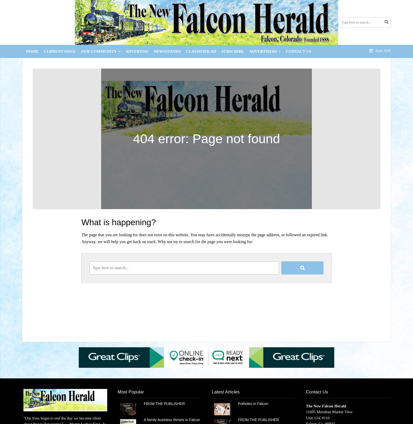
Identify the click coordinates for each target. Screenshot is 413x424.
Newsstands (167, 51)
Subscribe (233, 51)
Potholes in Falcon (253, 404)
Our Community (99, 51)
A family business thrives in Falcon (172, 420)
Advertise (137, 51)
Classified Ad (201, 51)
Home (32, 51)
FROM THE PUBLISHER (165, 404)
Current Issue (60, 51)
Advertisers (263, 51)
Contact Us (298, 51)
